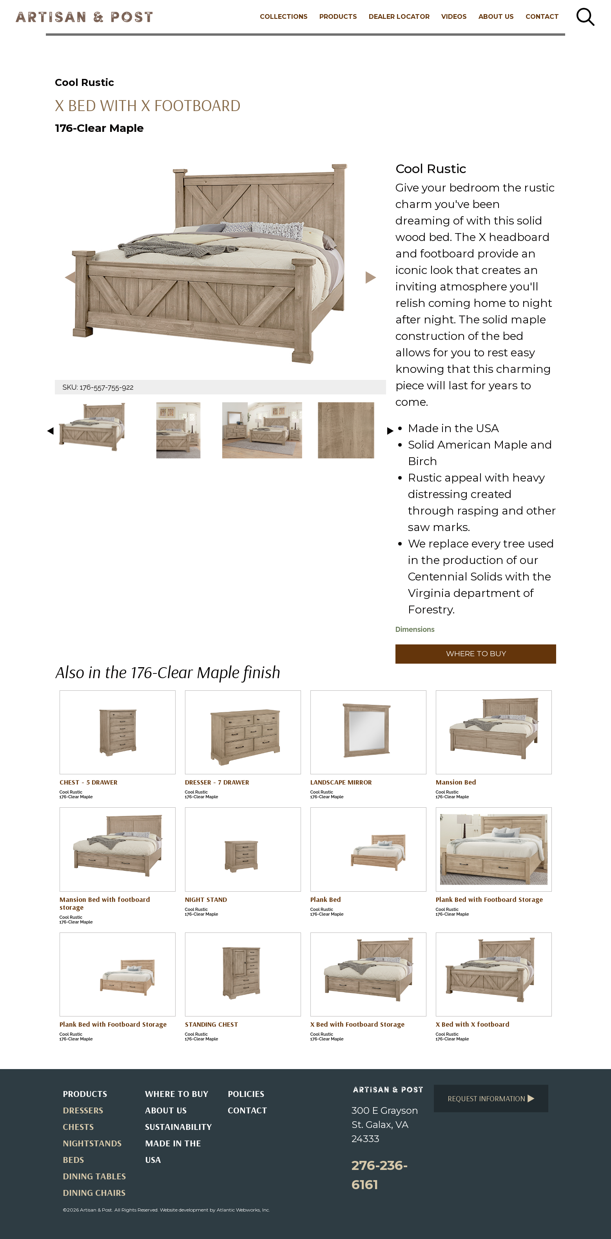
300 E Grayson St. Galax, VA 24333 (385, 1124)
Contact (542, 16)
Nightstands (92, 1143)
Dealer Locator (399, 16)
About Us (496, 16)
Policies (246, 1093)
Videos (454, 16)
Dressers (83, 1110)
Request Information (491, 1098)
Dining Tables (94, 1176)
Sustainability (178, 1126)
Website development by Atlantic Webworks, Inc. (215, 1210)
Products (338, 16)
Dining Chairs (94, 1192)
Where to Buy (476, 653)
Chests (78, 1126)
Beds (73, 1159)
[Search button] (586, 16)
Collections (284, 16)
